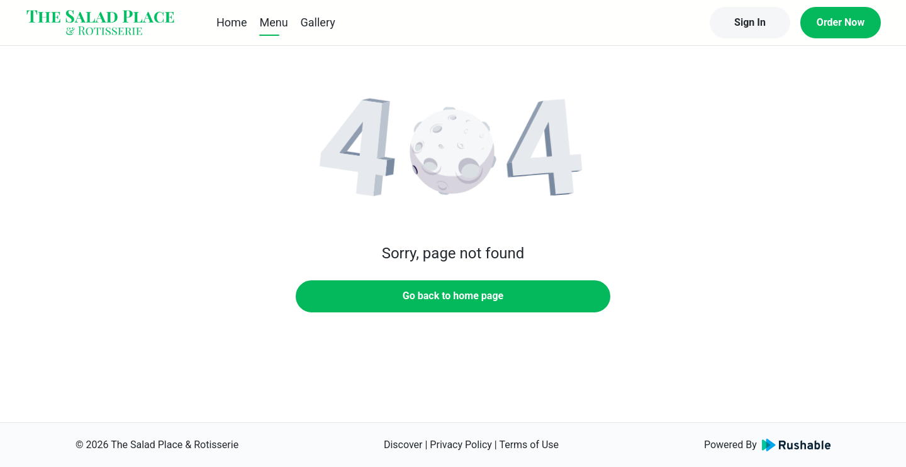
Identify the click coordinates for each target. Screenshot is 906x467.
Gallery (318, 22)
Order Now (840, 22)
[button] (453, 150)
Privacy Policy (461, 445)
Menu (273, 22)
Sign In (750, 22)
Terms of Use (529, 445)
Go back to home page (453, 296)
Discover (403, 445)
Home (231, 22)
